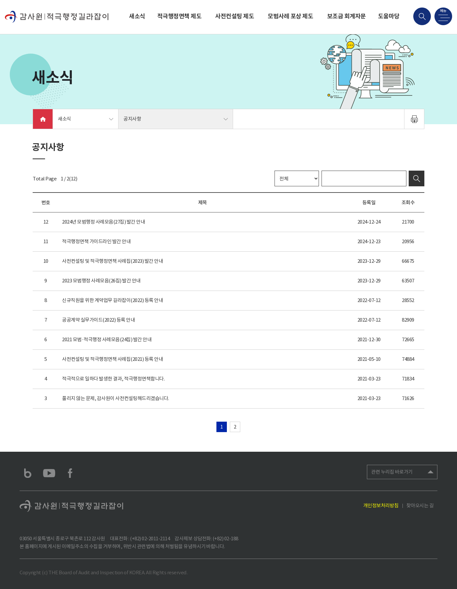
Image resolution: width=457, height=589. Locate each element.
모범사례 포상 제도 (290, 16)
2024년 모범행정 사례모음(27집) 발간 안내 (103, 222)
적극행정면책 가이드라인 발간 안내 (96, 241)
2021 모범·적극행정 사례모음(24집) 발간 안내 (106, 339)
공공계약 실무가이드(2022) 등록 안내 (98, 320)
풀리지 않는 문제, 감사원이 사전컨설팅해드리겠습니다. (115, 398)
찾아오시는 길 (420, 505)
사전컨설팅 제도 (234, 16)
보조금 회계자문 (346, 16)
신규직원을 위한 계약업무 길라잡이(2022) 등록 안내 (112, 300)
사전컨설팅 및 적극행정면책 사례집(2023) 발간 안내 (112, 261)
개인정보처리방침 (381, 505)
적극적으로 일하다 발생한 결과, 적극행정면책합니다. (113, 379)
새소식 (137, 16)
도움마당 (389, 16)
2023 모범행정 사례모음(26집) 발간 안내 (101, 281)
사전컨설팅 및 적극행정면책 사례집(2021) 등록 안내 (112, 359)
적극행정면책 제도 (179, 16)
